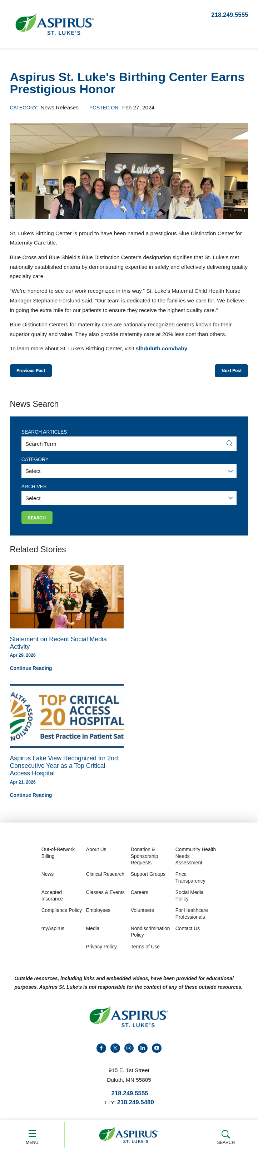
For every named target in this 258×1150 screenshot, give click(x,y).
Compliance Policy (61, 914)
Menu (32, 1135)
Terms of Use (145, 950)
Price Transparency (190, 881)
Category (35, 461)
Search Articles (44, 433)
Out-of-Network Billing (58, 857)
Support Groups (148, 878)
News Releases (60, 107)
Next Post (228, 371)
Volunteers (142, 914)
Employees (98, 914)
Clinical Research (105, 878)
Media (93, 932)
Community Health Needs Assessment (195, 860)
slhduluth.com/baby (162, 348)
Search (226, 1135)
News (47, 878)
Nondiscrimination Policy (150, 936)
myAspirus (52, 932)
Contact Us (187, 932)
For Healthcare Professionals (191, 917)
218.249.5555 (229, 14)
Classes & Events (105, 896)
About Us (96, 853)
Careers (139, 896)
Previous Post (34, 371)
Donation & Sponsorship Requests (144, 860)
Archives (33, 488)
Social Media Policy (189, 899)
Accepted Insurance (52, 899)
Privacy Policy (101, 950)
